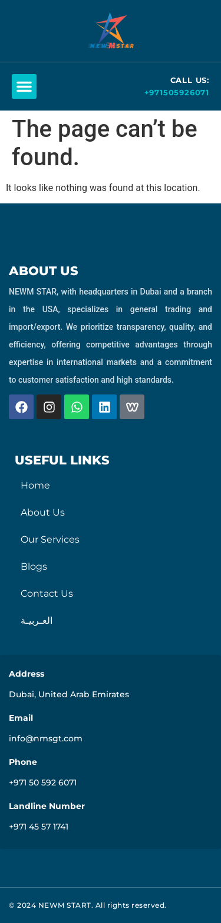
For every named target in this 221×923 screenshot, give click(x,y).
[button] (24, 86)
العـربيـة (36, 620)
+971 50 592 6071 (43, 782)
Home (35, 485)
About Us (43, 512)
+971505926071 (176, 92)
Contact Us (47, 593)
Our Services (50, 539)
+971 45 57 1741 (38, 826)
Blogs (34, 566)
